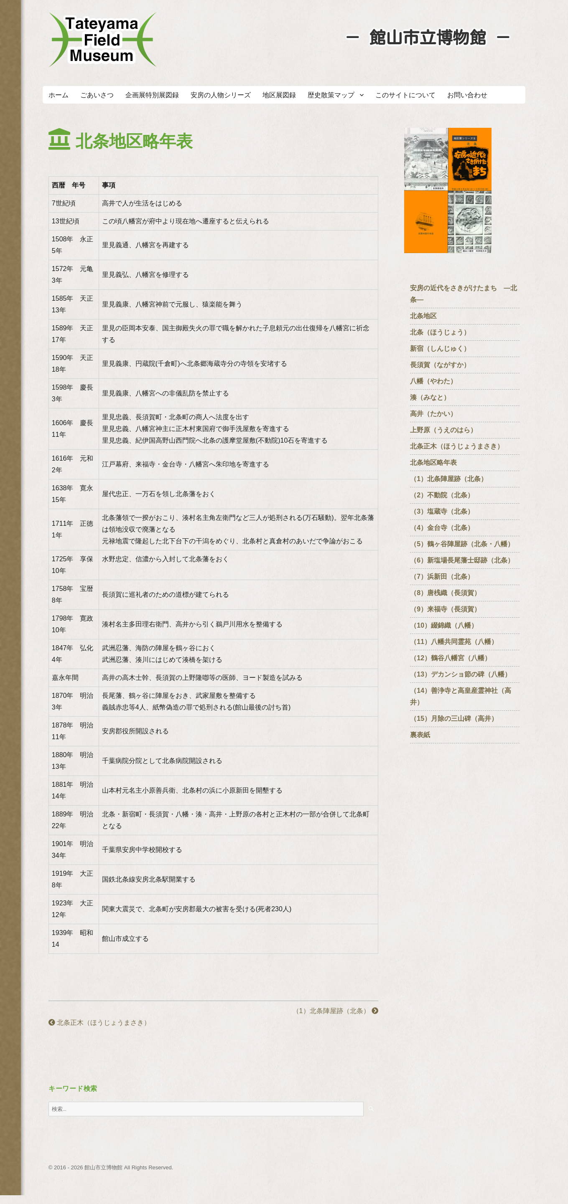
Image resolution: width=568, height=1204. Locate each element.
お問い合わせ (467, 95)
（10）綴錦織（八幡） (444, 625)
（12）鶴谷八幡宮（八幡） (454, 658)
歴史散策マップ (331, 95)
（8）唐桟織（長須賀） (445, 592)
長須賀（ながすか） (440, 364)
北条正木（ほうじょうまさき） (99, 1022)
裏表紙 (420, 734)
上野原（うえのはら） (443, 429)
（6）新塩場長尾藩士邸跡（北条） (462, 560)
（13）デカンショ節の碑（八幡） (460, 674)
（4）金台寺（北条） (442, 527)
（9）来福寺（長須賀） (448, 609)
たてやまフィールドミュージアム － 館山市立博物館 (102, 40)
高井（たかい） (437, 413)
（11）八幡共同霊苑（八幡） (454, 641)
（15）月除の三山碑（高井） (454, 718)
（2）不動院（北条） (442, 495)
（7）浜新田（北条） (445, 576)
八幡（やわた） (433, 381)
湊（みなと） (430, 397)
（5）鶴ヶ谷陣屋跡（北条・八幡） (462, 544)
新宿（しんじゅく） (443, 348)
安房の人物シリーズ (221, 95)
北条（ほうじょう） (440, 332)
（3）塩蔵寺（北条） (442, 511)
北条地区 (423, 315)
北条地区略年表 (433, 462)
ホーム (58, 95)
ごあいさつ (97, 95)
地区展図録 (279, 95)
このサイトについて (405, 95)
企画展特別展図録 (152, 95)
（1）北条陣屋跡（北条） (335, 1010)
